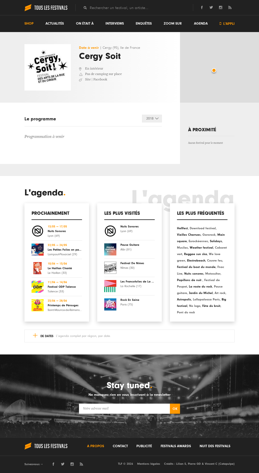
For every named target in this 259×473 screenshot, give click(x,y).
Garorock (209, 234)
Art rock (220, 293)
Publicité (144, 446)
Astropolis (184, 299)
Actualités (54, 23)
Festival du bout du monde (196, 267)
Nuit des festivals (215, 446)
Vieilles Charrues (189, 234)
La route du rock (200, 286)
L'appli (227, 24)
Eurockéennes (198, 241)
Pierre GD (194, 463)
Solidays (216, 241)
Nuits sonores (193, 273)
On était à (85, 23)
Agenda (201, 23)
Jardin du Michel (201, 293)
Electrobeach (196, 260)
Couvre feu (214, 260)
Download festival (203, 228)
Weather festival (201, 247)
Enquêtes (144, 23)
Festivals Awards (176, 446)
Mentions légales (148, 463)
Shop (29, 23)
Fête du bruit (211, 305)
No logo (194, 305)
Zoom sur (173, 23)
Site (88, 79)
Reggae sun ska (195, 254)
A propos (95, 446)
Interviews (114, 23)
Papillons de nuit (189, 280)
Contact (120, 446)
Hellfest (182, 228)
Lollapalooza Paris (206, 299)
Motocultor (212, 273)
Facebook (100, 79)
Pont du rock (186, 312)
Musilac (182, 247)
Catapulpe (226, 463)
